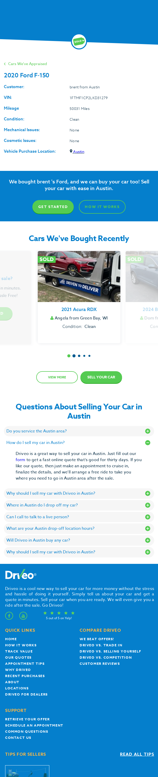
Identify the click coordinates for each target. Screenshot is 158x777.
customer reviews (100, 663)
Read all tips (137, 754)
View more (57, 377)
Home (11, 639)
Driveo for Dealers (26, 694)
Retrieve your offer (27, 719)
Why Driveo (18, 669)
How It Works (102, 207)
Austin (77, 151)
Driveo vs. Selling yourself (110, 651)
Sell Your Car (101, 377)
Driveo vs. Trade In (101, 645)
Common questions (26, 731)
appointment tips (25, 663)
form (21, 460)
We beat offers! (97, 639)
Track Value (19, 651)
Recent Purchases (25, 676)
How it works (20, 645)
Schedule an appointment (34, 725)
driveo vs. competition (106, 657)
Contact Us (18, 737)
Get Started (53, 207)
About (12, 682)
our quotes (18, 657)
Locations (17, 688)
